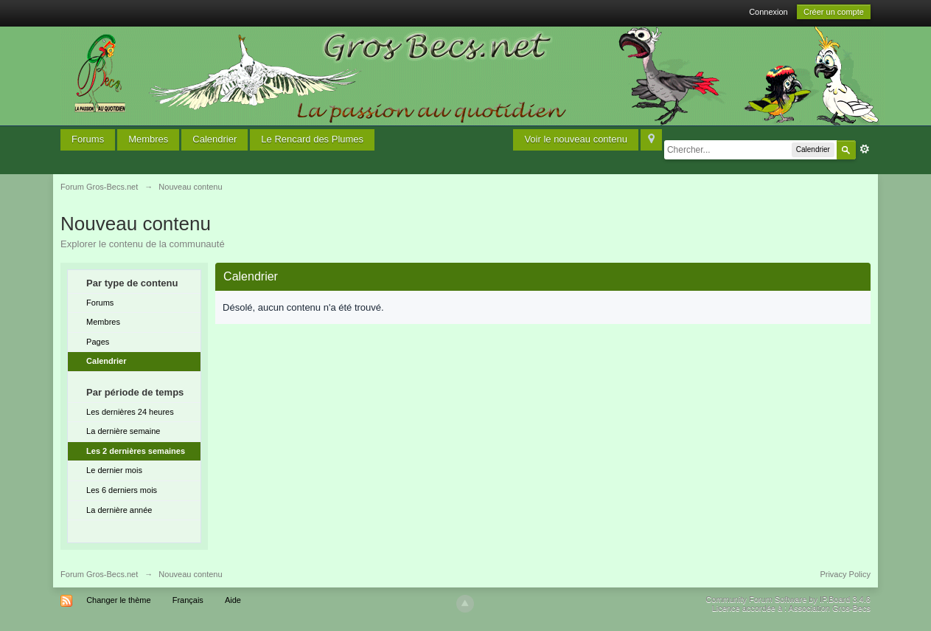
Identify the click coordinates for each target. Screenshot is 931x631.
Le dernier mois (114, 470)
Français (187, 600)
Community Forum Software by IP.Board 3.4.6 (788, 599)
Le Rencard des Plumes (312, 139)
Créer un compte (833, 11)
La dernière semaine (123, 431)
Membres (148, 139)
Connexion (768, 11)
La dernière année (119, 510)
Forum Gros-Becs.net (99, 574)
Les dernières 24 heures (130, 411)
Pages (97, 341)
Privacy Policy (845, 574)
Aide (233, 600)
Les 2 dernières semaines (135, 450)
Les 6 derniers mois (121, 490)
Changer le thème (118, 600)
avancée (865, 149)
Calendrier (214, 139)
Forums (88, 139)
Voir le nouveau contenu (575, 139)
